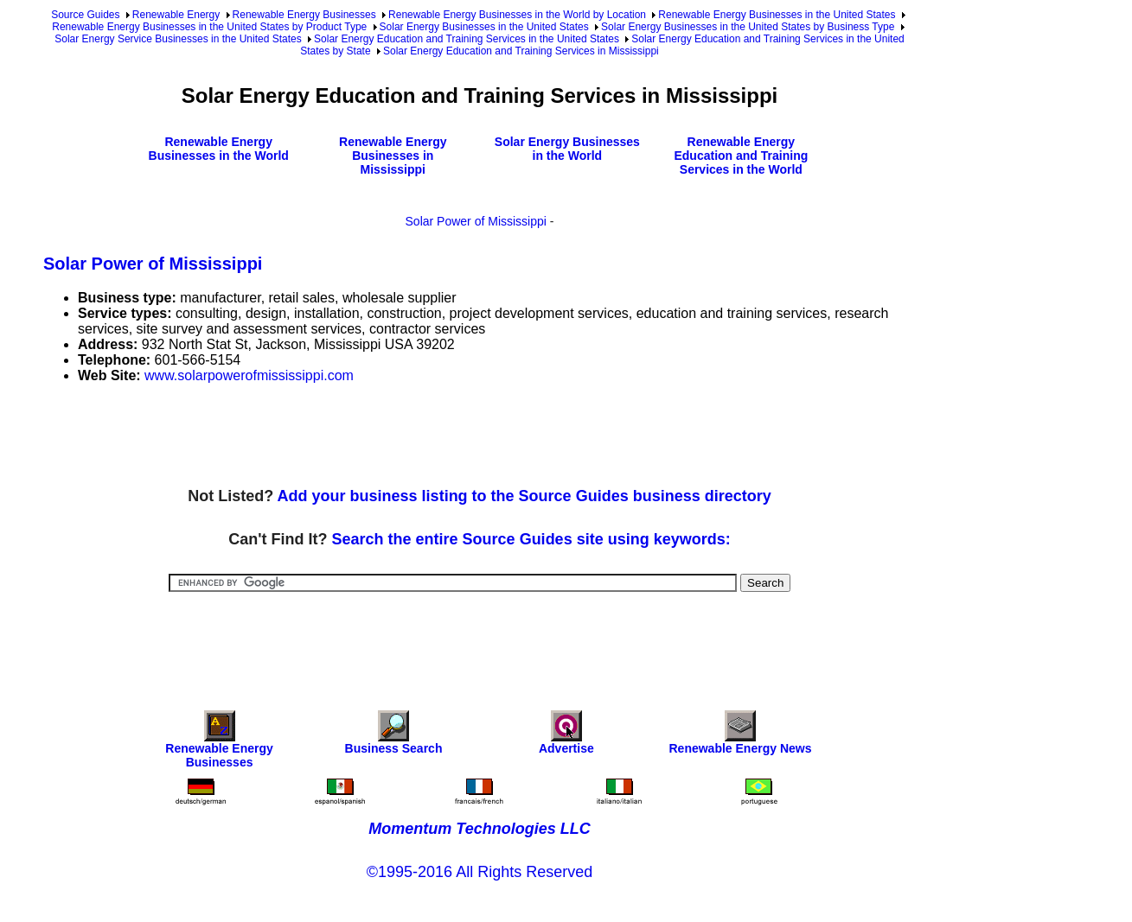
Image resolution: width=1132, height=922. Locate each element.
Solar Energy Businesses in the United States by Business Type (747, 27)
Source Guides (85, 15)
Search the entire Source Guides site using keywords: (531, 539)
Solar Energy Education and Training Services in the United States (466, 39)
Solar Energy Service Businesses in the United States (177, 39)
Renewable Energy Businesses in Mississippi (393, 155)
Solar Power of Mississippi (476, 221)
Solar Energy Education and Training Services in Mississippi (521, 51)
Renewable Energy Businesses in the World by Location (517, 15)
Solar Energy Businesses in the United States (484, 27)
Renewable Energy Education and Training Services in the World (741, 155)
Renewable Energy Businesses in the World (219, 148)
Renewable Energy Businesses (304, 15)
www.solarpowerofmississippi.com (249, 375)
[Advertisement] (358, 436)
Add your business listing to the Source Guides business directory (524, 496)
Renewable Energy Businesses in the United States (776, 15)
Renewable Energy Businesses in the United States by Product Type (209, 27)
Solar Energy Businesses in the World (567, 148)
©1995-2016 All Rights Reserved (479, 872)
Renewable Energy (176, 15)
